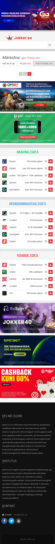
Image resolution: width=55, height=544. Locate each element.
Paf (7, 293)
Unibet (9, 175)
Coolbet (9, 220)
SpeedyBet (11, 189)
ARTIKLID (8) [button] (8, 63)
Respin (9, 161)
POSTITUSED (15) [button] (44, 63)
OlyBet (9, 168)
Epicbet (9, 182)
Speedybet (10, 234)
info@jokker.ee (20, 514)
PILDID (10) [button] (25, 63)
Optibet (9, 227)
